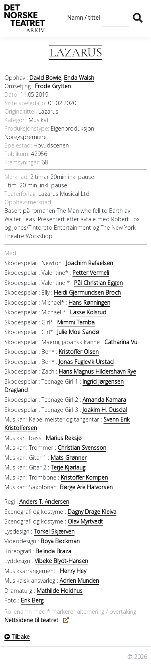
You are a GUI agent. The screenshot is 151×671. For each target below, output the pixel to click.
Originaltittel (19, 111)
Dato (10, 94)
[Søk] (115, 17)
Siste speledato (24, 103)
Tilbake (17, 636)
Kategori (15, 120)
